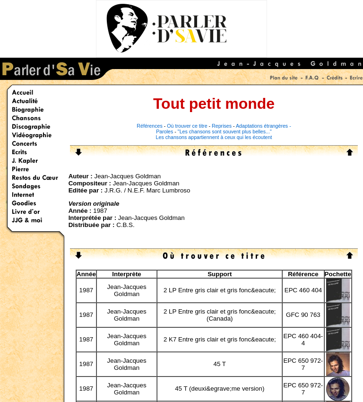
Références (150, 126)
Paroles (164, 131)
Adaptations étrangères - (263, 126)
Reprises (222, 126)
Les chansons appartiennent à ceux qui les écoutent (214, 137)
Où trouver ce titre (187, 126)
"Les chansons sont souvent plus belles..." (225, 131)
